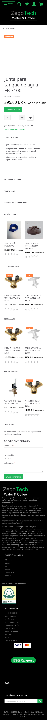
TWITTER (7, 563)
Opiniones (9, 424)
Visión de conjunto (11, 631)
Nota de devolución (12, 625)
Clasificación (9, 455)
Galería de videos (11, 640)
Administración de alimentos (14, 584)
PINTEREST (8, 575)
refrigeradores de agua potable (31, 540)
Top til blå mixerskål (9, 244)
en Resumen (9, 463)
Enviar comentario (13, 477)
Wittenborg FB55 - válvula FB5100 (13, 402)
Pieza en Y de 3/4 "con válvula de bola (12, 298)
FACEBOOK (8, 560)
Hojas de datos (10, 628)
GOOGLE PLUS (9, 572)
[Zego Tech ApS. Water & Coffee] (23, 15)
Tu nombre (8, 445)
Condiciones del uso (12, 622)
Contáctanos (9, 619)
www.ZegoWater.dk (15, 523)
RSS (6, 566)
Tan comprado (11, 372)
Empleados (8, 634)
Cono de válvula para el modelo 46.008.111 (33, 298)
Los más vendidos (12, 266)
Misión (7, 637)
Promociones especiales (15, 203)
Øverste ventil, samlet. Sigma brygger (32, 246)
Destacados (9, 319)
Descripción (12, 137)
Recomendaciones (12, 179)
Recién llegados (11, 214)
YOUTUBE (8, 569)
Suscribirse (39, 701)
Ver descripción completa (14, 129)
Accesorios (9, 191)
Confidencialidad (11, 613)
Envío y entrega (10, 616)
